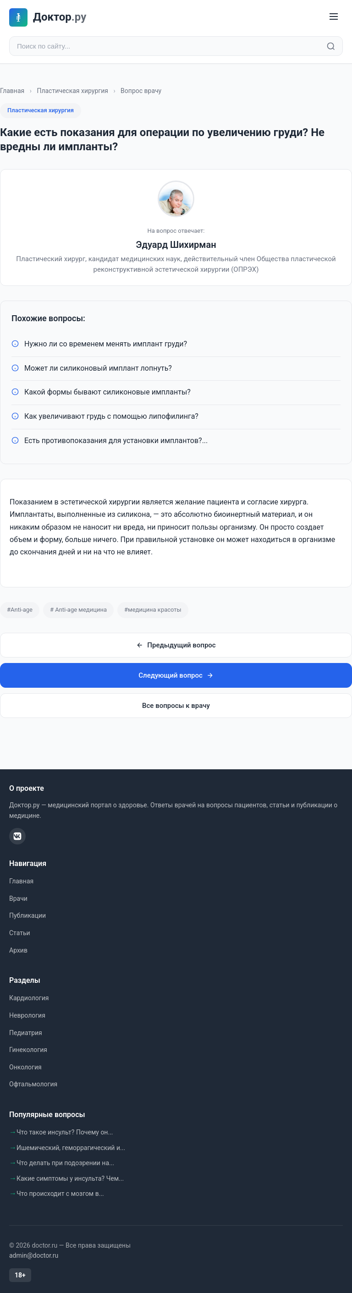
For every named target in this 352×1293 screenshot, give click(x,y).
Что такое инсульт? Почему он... (64, 1132)
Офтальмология (33, 1084)
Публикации (27, 915)
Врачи (18, 898)
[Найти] (331, 46)
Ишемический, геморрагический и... (70, 1147)
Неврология (27, 1015)
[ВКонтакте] (17, 836)
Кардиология (29, 998)
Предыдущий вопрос (175, 645)
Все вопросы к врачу (176, 705)
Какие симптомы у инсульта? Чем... (70, 1178)
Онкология (25, 1067)
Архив (18, 950)
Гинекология (28, 1049)
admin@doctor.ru (33, 1255)
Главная (12, 90)
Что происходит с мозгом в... (60, 1193)
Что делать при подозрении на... (65, 1163)
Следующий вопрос (175, 675)
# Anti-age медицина (78, 609)
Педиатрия (25, 1032)
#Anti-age (20, 609)
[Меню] (333, 17)
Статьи (19, 933)
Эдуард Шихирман (176, 244)
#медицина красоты (153, 609)
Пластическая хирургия (72, 90)
